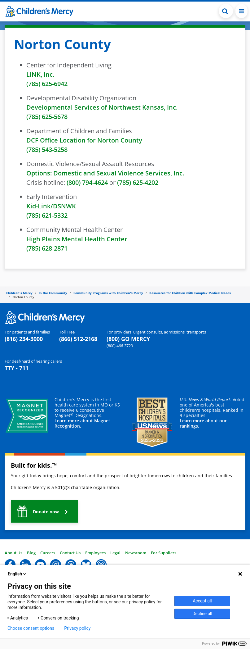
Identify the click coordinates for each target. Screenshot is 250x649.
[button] (44, 511)
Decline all (202, 613)
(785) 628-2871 (47, 248)
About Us (13, 553)
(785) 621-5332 (47, 215)
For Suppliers (163, 553)
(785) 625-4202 (137, 182)
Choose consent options (30, 628)
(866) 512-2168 (78, 339)
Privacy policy (77, 628)
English (17, 573)
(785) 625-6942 (47, 83)
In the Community (53, 293)
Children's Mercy (19, 293)
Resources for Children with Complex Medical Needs (190, 293)
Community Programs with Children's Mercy (108, 293)
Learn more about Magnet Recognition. (82, 423)
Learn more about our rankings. (203, 423)
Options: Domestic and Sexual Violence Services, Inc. (105, 173)
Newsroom (135, 553)
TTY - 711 (17, 368)
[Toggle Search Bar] (226, 11)
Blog (31, 553)
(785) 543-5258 (47, 149)
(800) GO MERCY (128, 339)
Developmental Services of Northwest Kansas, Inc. (102, 107)
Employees (95, 553)
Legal (115, 553)
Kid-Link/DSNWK (51, 206)
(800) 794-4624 (87, 182)
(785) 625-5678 (47, 116)
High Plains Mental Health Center (76, 239)
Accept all (202, 600)
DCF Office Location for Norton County (84, 140)
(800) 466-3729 (120, 345)
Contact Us (70, 553)
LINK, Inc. (40, 74)
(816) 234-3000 (24, 339)
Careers (47, 553)
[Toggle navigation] (241, 11)
